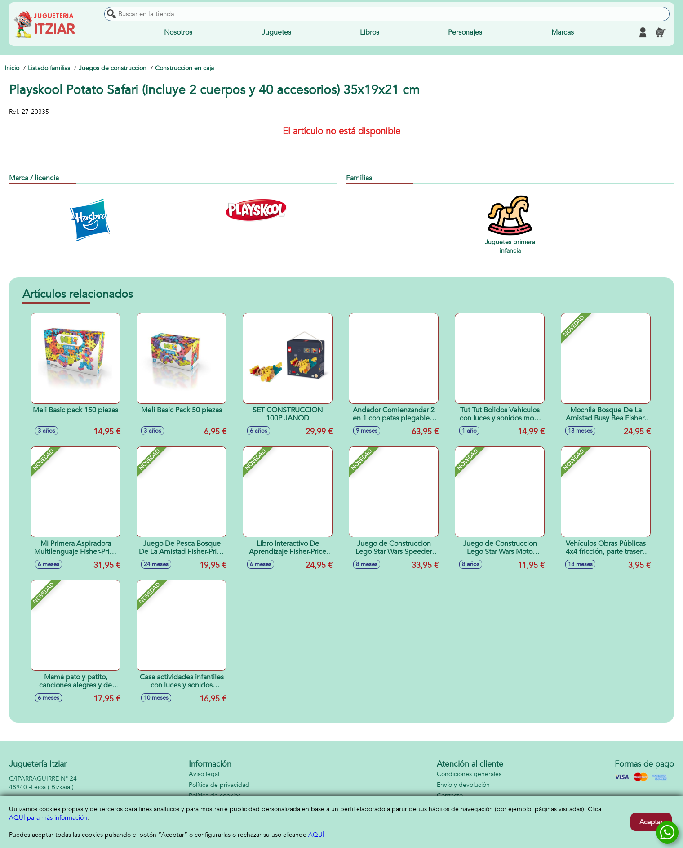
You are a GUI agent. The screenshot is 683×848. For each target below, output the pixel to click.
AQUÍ (316, 834)
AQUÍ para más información (48, 817)
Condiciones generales (469, 774)
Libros (369, 32)
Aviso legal (204, 774)
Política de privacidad (219, 785)
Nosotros (178, 32)
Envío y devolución (463, 785)
